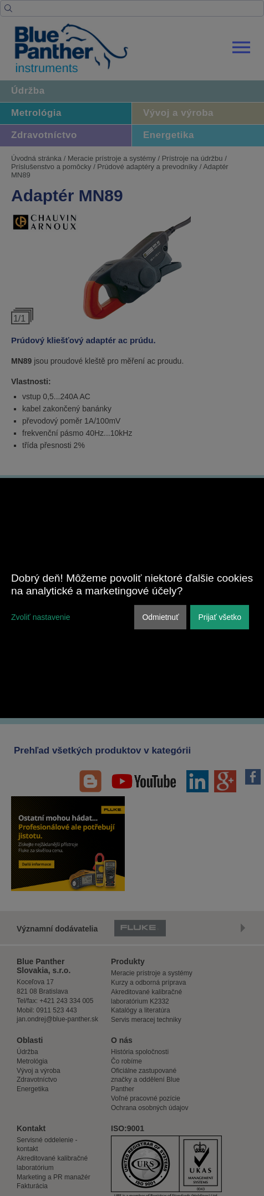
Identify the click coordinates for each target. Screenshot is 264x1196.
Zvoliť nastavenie (40, 617)
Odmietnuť (160, 617)
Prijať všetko (219, 617)
